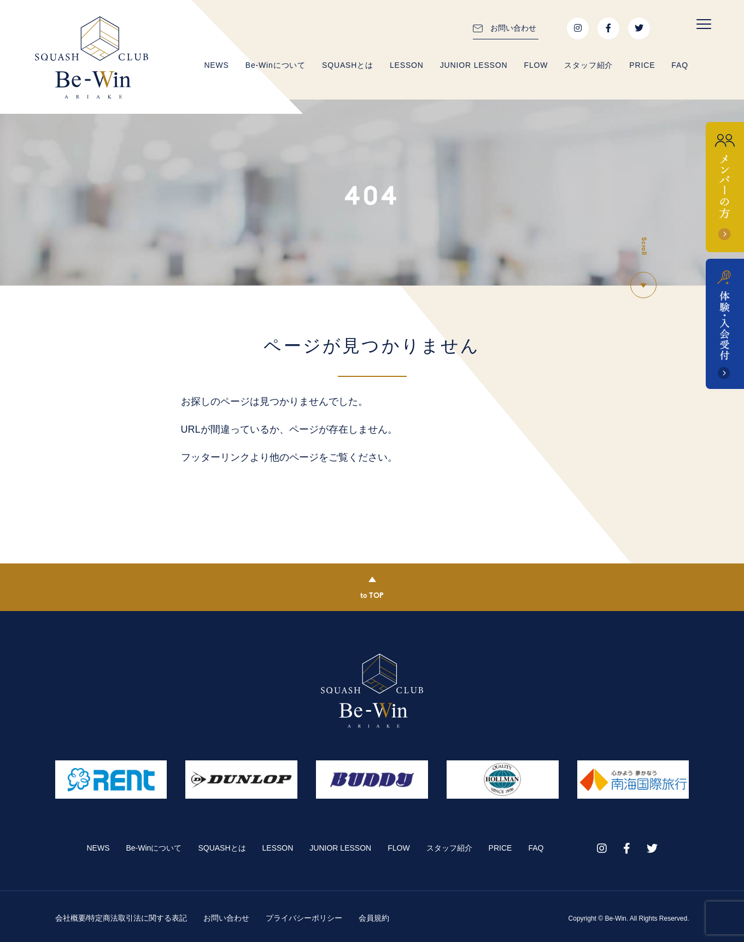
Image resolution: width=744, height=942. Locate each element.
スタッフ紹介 (588, 65)
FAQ (679, 65)
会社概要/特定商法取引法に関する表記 (121, 918)
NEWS (216, 65)
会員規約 (374, 918)
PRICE (642, 65)
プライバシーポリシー (304, 918)
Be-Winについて (275, 65)
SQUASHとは (347, 65)
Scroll (643, 246)
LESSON (407, 65)
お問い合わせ (513, 28)
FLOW (536, 65)
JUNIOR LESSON (474, 65)
